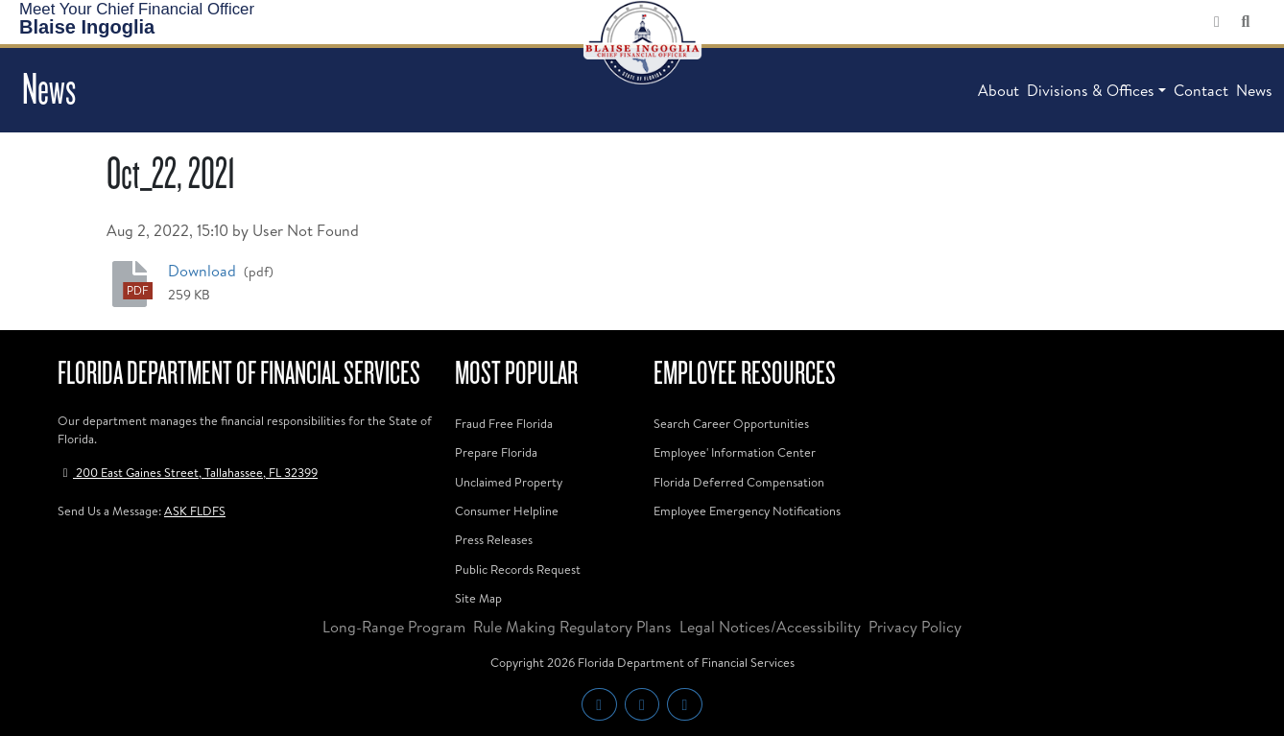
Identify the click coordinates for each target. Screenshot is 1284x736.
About (998, 90)
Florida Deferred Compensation (739, 481)
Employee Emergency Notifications (747, 510)
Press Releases (494, 539)
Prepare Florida (496, 452)
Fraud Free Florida (504, 423)
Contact (1201, 90)
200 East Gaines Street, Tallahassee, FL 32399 (188, 472)
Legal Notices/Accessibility (770, 626)
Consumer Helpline (507, 510)
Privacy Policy (915, 626)
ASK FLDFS (195, 510)
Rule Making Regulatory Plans (572, 626)
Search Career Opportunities (731, 423)
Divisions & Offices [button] (1090, 90)
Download (204, 270)
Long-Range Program (393, 626)
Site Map (478, 597)
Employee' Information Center (735, 452)
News (1254, 90)
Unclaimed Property (508, 481)
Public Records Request (518, 569)
